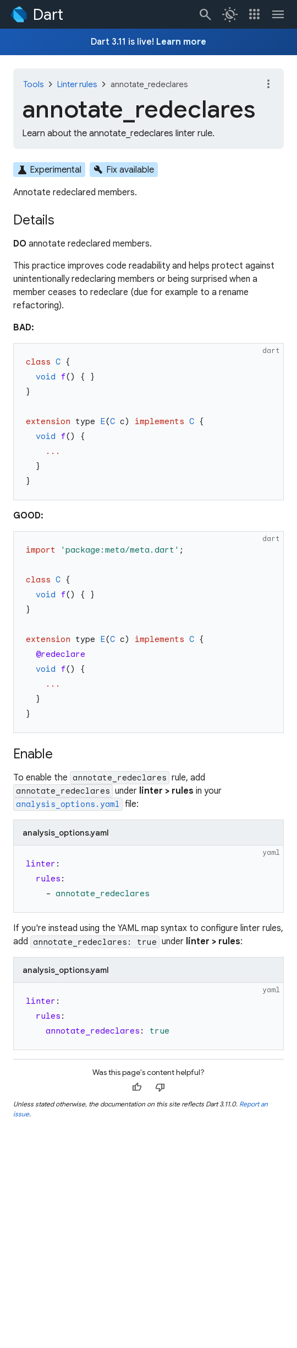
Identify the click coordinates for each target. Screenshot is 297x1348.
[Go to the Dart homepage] (36, 14)
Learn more (181, 41)
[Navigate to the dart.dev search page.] (206, 14)
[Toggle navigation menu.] (278, 14)
